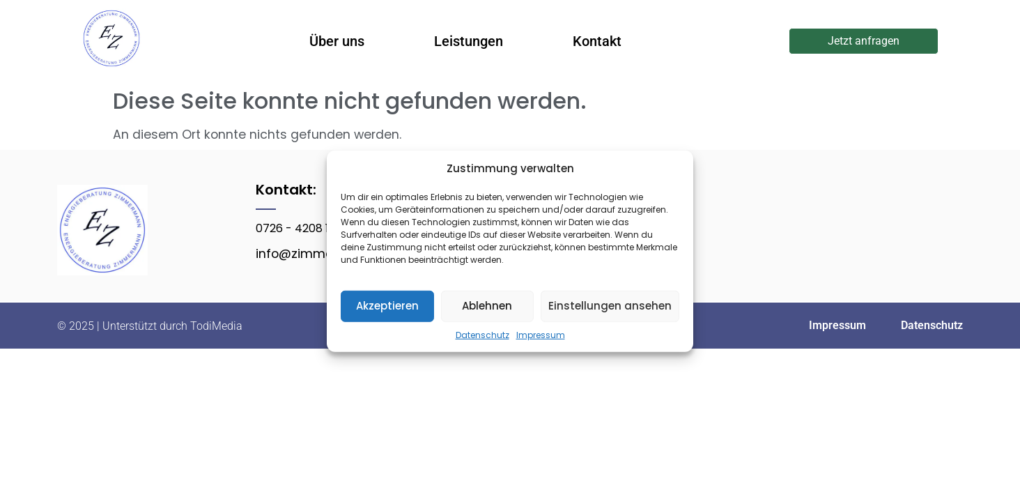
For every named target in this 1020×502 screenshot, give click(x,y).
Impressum (540, 334)
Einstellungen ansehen (610, 305)
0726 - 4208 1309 (302, 228)
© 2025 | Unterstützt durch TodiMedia (149, 326)
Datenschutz (482, 334)
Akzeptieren (387, 305)
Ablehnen (487, 305)
